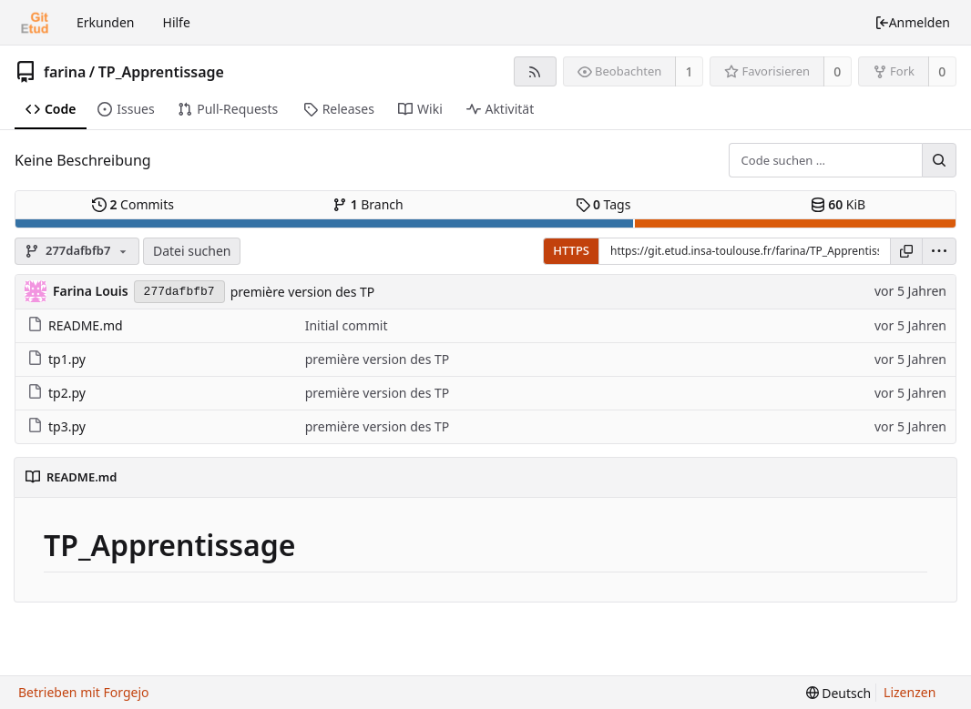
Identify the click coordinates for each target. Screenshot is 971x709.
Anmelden (912, 22)
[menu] (939, 251)
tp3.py (56, 426)
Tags (603, 204)
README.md (75, 325)
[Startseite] (34, 22)
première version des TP (302, 291)
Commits (133, 204)
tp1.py (56, 359)
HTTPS (571, 250)
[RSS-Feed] (535, 71)
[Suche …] (939, 160)
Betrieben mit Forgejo (83, 692)
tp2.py (56, 392)
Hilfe (176, 22)
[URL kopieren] (906, 251)
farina (65, 72)
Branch (368, 204)
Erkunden (106, 22)
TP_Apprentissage (161, 72)
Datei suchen (192, 250)
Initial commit (346, 325)
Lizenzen (909, 692)
